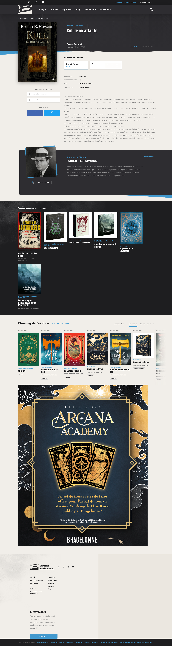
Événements (90, 9)
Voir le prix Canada (147, 46)
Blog (78, 9)
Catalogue (41, 9)
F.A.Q (32, 586)
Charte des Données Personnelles (87, 642)
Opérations (105, 9)
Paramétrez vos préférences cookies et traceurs (136, 642)
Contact (51, 583)
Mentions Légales (42, 642)
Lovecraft (32, 18)
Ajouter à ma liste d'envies (38, 100)
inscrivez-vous (44, 636)
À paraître (67, 9)
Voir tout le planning (60, 323)
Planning (51, 577)
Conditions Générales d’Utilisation (62, 642)
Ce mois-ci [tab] (133, 324)
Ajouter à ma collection (37, 94)
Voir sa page (149, 156)
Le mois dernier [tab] (120, 324)
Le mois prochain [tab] (147, 324)
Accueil (32, 577)
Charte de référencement (109, 642)
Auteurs (54, 9)
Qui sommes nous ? (37, 580)
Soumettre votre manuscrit (125, 2)
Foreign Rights (146, 2)
